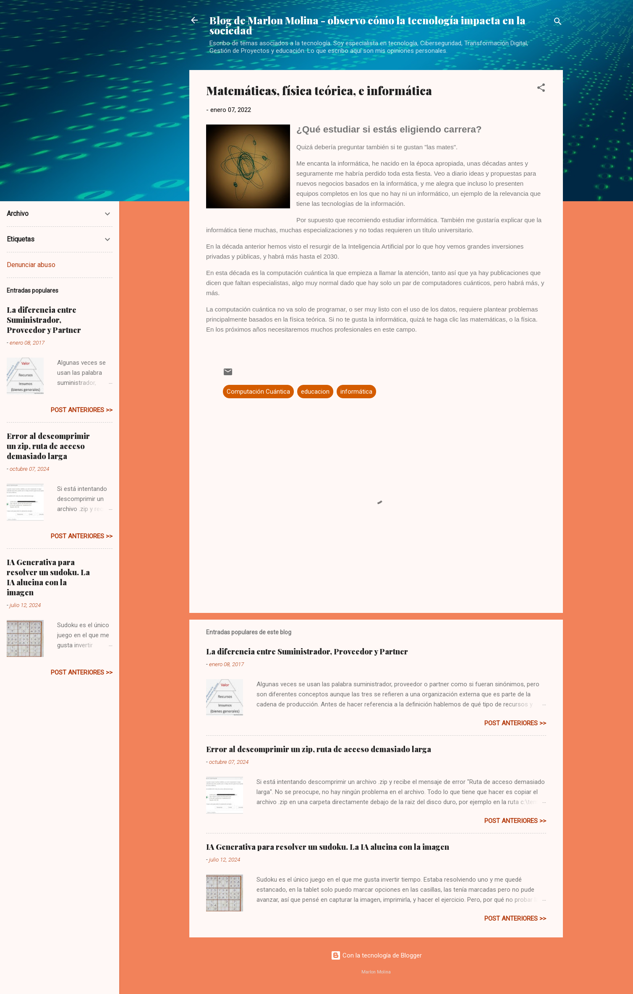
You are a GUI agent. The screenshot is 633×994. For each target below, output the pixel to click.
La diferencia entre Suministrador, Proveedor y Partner (307, 651)
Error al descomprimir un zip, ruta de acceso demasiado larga (318, 749)
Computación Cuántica (258, 391)
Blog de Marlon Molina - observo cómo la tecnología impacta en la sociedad (367, 25)
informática (356, 391)
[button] (541, 89)
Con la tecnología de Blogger (376, 955)
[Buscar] (558, 23)
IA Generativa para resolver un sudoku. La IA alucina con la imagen (327, 847)
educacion (315, 391)
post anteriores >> (515, 723)
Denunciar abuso (31, 265)
